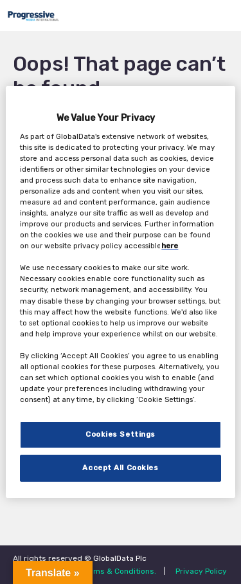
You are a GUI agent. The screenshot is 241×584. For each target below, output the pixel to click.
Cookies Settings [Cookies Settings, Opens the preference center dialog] (120, 434)
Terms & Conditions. (119, 571)
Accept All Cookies (120, 467)
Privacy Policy (201, 571)
